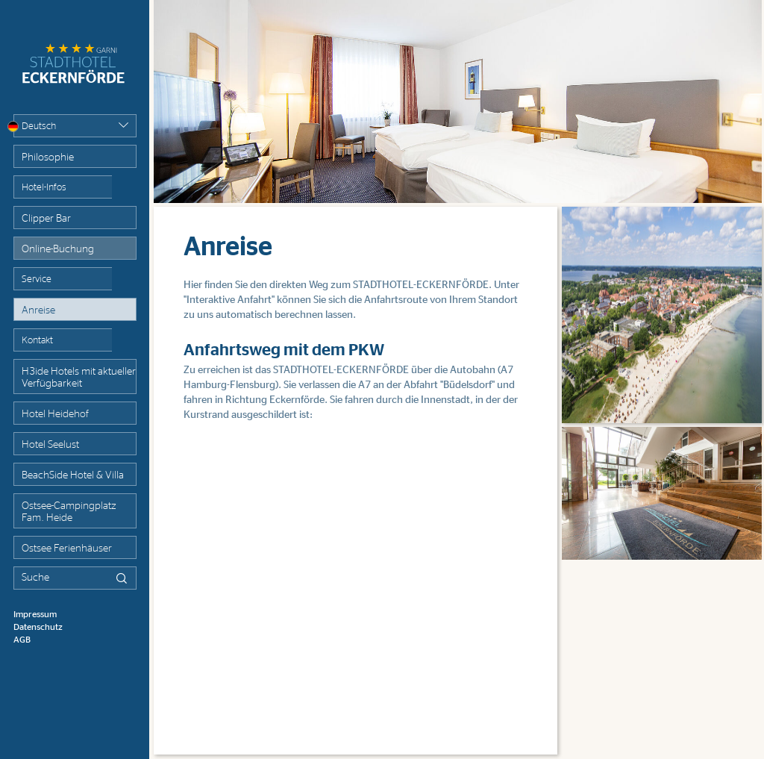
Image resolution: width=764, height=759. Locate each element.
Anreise (38, 310)
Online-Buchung (58, 249)
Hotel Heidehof (55, 414)
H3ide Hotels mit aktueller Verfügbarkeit (79, 377)
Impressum (35, 614)
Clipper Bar (46, 218)
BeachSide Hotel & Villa (73, 475)
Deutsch (34, 126)
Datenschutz (38, 626)
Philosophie (48, 157)
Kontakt (37, 341)
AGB (22, 639)
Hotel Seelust (50, 445)
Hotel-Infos (44, 188)
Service (36, 279)
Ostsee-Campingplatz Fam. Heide (69, 512)
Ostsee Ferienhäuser (67, 548)
